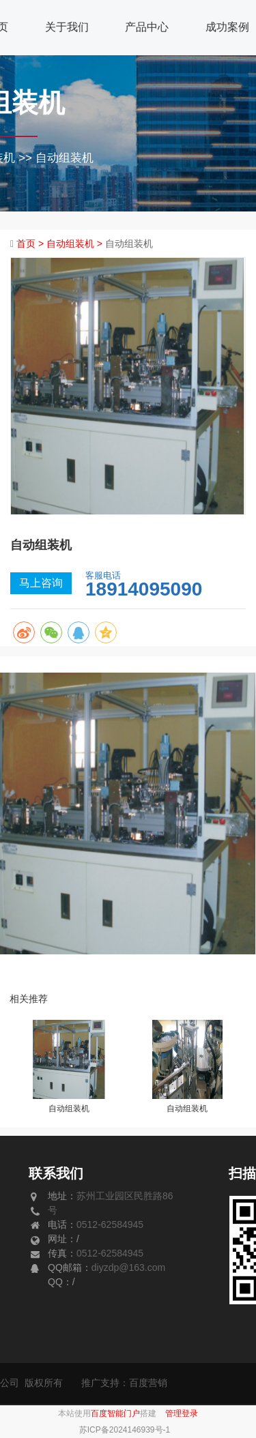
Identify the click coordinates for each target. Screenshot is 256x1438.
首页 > (31, 243)
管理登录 (181, 1413)
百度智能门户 (115, 1413)
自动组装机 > (75, 243)
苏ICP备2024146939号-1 (124, 1430)
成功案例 (227, 27)
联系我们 (56, 1173)
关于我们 (67, 27)
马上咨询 (41, 583)
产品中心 (147, 27)
